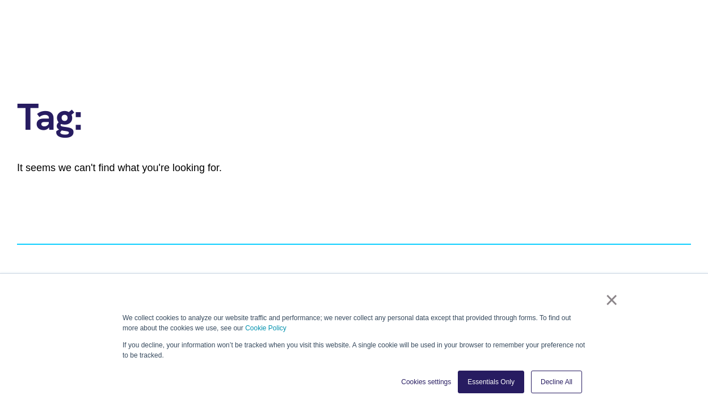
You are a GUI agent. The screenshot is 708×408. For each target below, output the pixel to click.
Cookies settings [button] (426, 382)
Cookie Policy (265, 328)
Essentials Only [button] (491, 382)
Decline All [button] (556, 382)
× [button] (614, 302)
